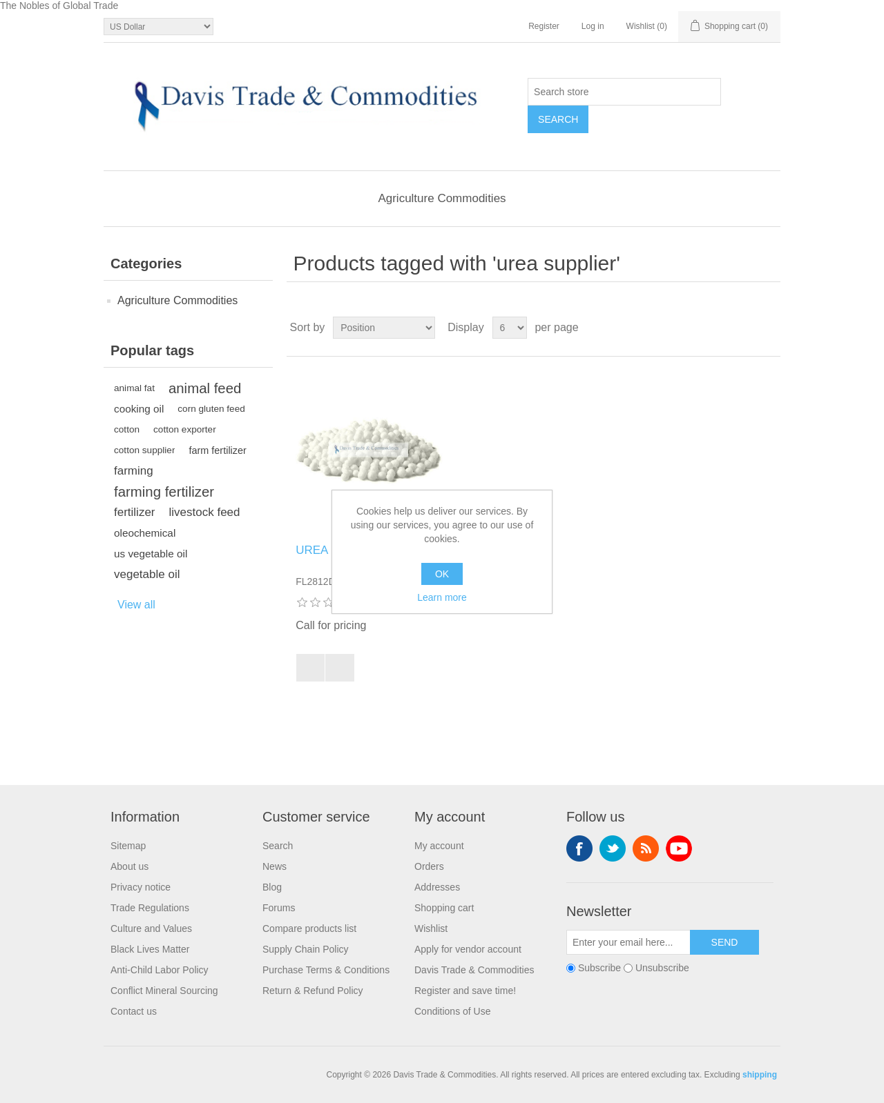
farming (133, 470)
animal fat (134, 388)
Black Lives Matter (149, 949)
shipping (759, 1075)
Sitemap (128, 845)
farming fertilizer (164, 491)
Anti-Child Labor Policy (159, 969)
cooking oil (139, 409)
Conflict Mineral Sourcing (164, 990)
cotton (127, 429)
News (274, 866)
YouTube (679, 848)
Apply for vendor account (467, 949)
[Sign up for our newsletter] (628, 942)
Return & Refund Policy (312, 990)
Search (277, 845)
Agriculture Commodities (442, 198)
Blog (272, 887)
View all (136, 604)
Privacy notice (140, 887)
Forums (278, 907)
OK (442, 573)
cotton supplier (144, 450)
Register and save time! (465, 990)
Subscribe (599, 968)
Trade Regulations (149, 907)
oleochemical (144, 533)
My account (439, 845)
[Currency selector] (158, 26)
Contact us (133, 1011)
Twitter (612, 848)
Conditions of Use (452, 1011)
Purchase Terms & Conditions (326, 969)
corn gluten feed (211, 409)
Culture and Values (151, 928)
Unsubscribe (662, 968)
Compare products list (309, 928)
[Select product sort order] (384, 328)
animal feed (205, 388)
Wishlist (431, 928)
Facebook (579, 848)
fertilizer (134, 512)
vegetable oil (147, 574)
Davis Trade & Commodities (474, 969)
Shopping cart (444, 907)
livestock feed (204, 512)
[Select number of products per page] (509, 328)
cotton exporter (184, 429)
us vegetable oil (150, 553)
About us (129, 866)
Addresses (437, 887)
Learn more (442, 597)
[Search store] (624, 92)
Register (543, 26)
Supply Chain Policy (305, 949)
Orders (429, 866)
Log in (593, 26)
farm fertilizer (217, 450)
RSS (646, 848)
